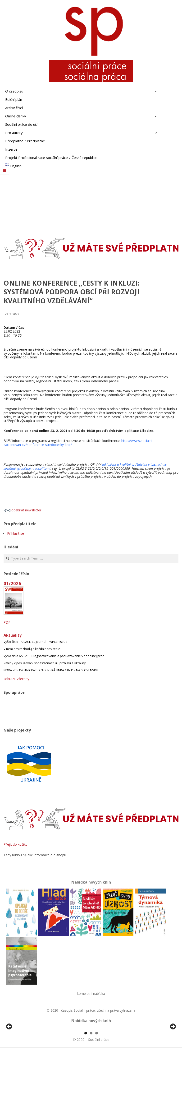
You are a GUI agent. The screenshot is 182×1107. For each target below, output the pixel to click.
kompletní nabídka (91, 993)
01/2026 (12, 583)
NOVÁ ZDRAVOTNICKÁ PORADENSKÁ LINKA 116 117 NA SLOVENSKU (51, 670)
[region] (91, 1055)
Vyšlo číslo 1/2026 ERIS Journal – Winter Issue (35, 641)
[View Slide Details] (22, 1055)
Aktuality (13, 635)
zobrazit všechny (16, 678)
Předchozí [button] (9, 1054)
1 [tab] (85, 1087)
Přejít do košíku (15, 844)
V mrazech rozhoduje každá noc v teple (32, 649)
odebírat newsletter (22, 510)
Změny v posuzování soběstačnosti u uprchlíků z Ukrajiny (45, 663)
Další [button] (172, 1054)
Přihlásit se (15, 533)
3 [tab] (96, 1087)
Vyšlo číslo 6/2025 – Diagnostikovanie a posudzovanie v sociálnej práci (54, 656)
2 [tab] (91, 1087)
